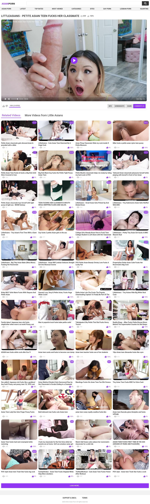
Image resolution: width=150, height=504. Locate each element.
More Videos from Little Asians (44, 115)
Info (110, 106)
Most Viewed (57, 9)
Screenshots (119, 106)
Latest (23, 9)
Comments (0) (139, 106)
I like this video (3, 106)
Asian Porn (6, 9)
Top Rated (39, 9)
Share (129, 106)
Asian (8, 3)
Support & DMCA (69, 498)
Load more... (75, 486)
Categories (76, 9)
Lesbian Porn (125, 9)
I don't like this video (6, 106)
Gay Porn (107, 9)
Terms (84, 498)
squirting (144, 9)
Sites (92, 9)
